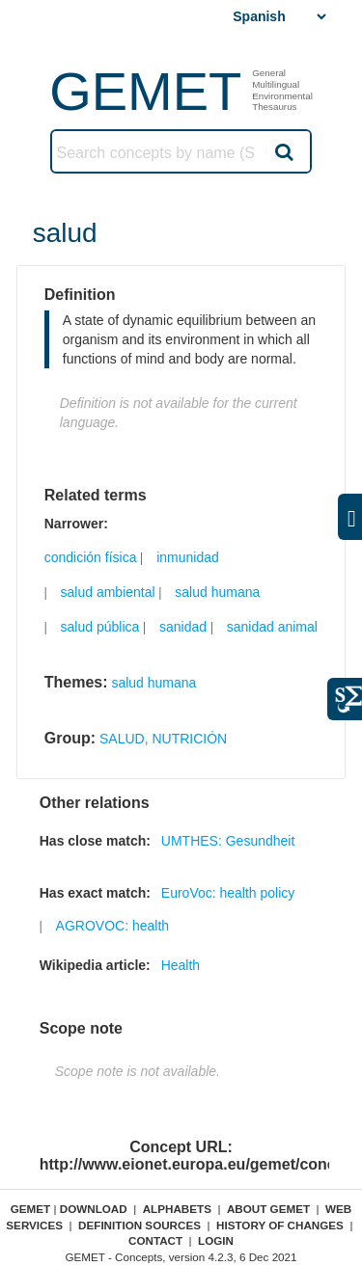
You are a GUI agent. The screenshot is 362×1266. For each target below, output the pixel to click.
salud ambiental (108, 592)
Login (216, 1240)
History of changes (280, 1225)
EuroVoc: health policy (228, 893)
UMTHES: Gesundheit (228, 840)
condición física (90, 557)
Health (180, 965)
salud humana (217, 592)
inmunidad (187, 557)
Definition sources (139, 1225)
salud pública (100, 626)
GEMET (145, 91)
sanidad (183, 626)
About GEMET (268, 1208)
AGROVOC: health (113, 925)
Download (93, 1208)
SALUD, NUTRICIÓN (163, 738)
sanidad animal (272, 626)
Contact (155, 1240)
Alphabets (177, 1208)
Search (283, 151)
